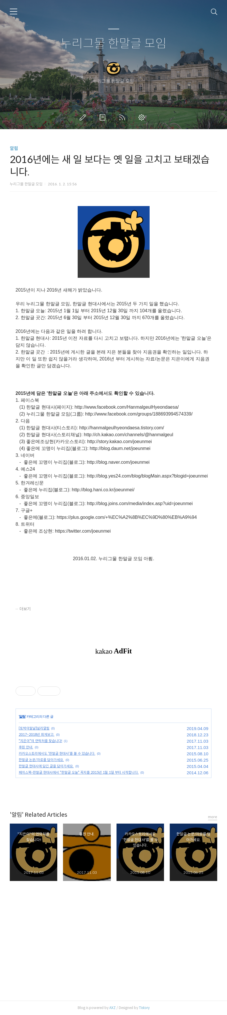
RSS (123, 117)
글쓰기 (84, 117)
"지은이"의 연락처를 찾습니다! (40, 741)
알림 (14, 148)
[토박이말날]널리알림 (34, 728)
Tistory (144, 1008)
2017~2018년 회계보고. (36, 734)
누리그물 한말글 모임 (113, 44)
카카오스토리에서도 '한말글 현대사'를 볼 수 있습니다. (57, 753)
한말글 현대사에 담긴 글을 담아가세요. (46, 766)
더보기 (25, 609)
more (212, 816)
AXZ (112, 1008)
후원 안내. (26, 747)
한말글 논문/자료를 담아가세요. (41, 760)
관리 (143, 117)
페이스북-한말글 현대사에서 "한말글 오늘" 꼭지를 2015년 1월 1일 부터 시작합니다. (79, 772)
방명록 (103, 117)
